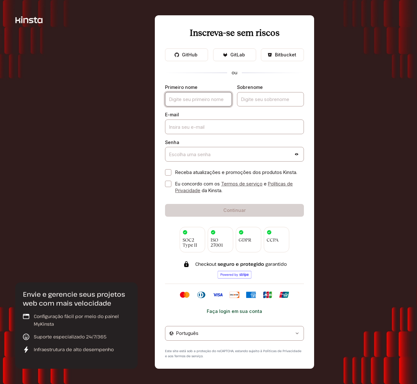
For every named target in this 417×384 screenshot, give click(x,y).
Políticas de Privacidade (282, 351)
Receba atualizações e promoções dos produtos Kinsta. (236, 172)
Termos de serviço (241, 183)
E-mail (172, 114)
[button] (296, 154)
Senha (172, 142)
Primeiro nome (181, 87)
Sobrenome (250, 87)
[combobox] (234, 333)
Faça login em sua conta (234, 311)
